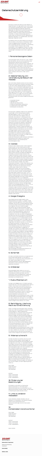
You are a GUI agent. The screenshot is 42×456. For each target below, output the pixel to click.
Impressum (4, 445)
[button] (39, 2)
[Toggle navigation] (39, 2)
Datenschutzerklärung (6, 444)
